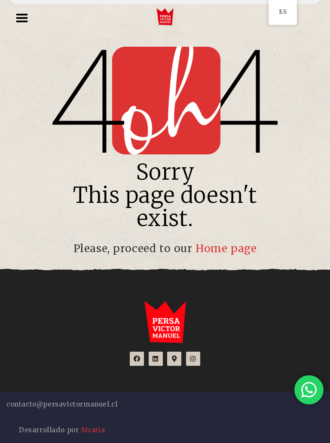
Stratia (93, 430)
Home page (226, 248)
